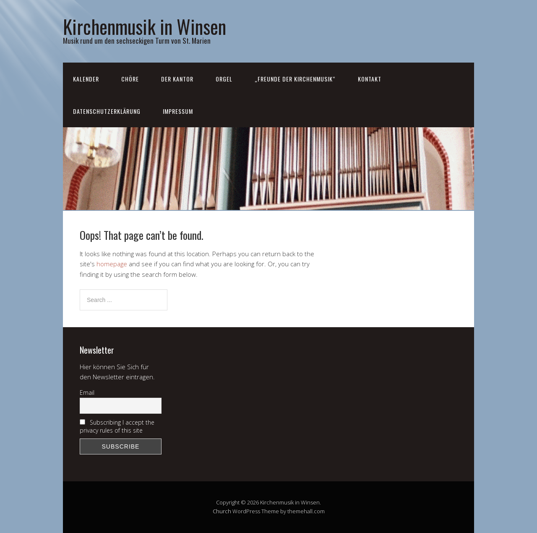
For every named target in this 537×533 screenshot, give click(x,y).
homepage (111, 264)
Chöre (130, 78)
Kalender (86, 78)
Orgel (224, 78)
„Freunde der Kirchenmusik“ (295, 78)
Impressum (178, 111)
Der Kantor (177, 78)
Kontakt (369, 78)
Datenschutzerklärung (107, 111)
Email (87, 392)
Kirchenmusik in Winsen (144, 26)
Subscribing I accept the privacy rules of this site (117, 426)
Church (222, 511)
